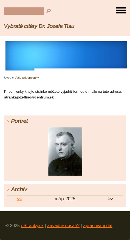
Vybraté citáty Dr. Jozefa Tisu (39, 26)
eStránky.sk (32, 225)
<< (19, 198)
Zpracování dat (97, 225)
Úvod (7, 77)
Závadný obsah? (63, 225)
